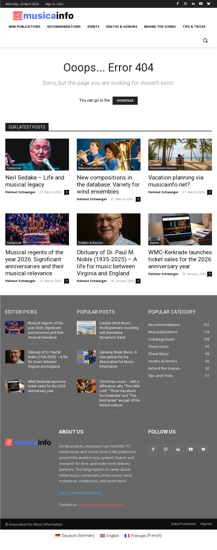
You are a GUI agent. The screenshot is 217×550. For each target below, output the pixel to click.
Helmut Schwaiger (20, 192)
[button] (205, 40)
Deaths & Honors (90, 243)
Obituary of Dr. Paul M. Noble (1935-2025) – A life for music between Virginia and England (107, 263)
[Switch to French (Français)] (143, 535)
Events (154, 243)
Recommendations (163, 168)
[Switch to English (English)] (109, 535)
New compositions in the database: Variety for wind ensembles (108, 184)
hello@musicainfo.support (100, 504)
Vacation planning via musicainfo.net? (175, 181)
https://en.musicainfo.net (80, 492)
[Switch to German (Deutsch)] (75, 535)
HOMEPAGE (125, 100)
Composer (14, 168)
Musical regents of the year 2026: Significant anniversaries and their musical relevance (34, 263)
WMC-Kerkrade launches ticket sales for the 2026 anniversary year (180, 259)
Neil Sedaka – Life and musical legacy (35, 181)
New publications (91, 168)
